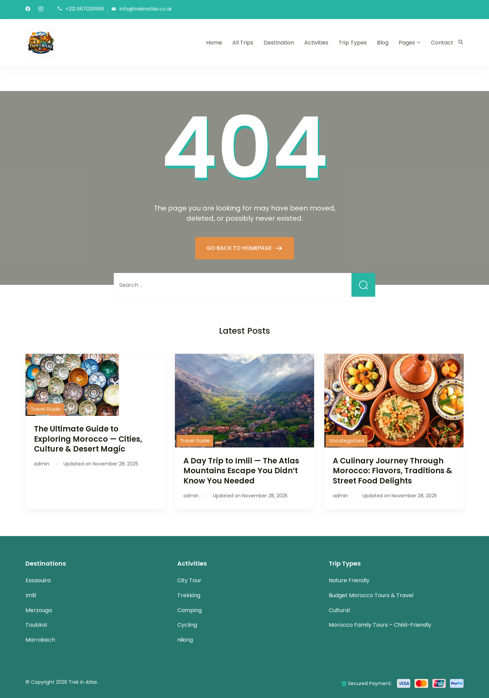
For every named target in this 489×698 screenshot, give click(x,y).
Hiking (185, 640)
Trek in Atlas (83, 682)
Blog (382, 43)
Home (214, 43)
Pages (407, 43)
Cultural (339, 610)
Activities (316, 43)
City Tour (189, 580)
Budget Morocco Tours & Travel (371, 595)
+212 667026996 (85, 9)
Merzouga (38, 610)
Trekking (188, 595)
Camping (189, 610)
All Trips (242, 43)
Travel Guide (45, 409)
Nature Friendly (349, 580)
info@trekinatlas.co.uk (146, 9)
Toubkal (36, 625)
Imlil (30, 595)
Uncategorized (346, 440)
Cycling (187, 625)
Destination (279, 43)
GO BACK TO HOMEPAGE (239, 248)
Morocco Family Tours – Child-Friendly (380, 625)
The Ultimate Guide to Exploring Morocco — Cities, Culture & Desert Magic (88, 438)
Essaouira (38, 580)
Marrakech (40, 640)
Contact (442, 43)
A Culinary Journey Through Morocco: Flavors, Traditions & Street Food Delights (392, 470)
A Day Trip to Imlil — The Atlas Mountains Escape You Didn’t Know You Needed (241, 470)
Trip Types (353, 43)
